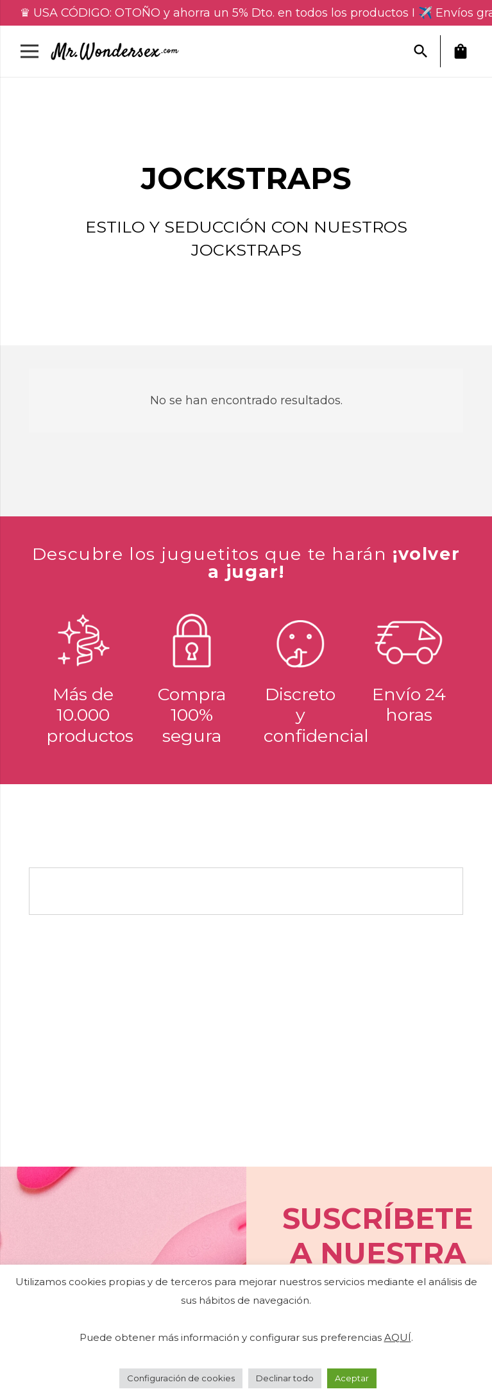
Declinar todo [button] (285, 1378)
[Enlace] (120, 51)
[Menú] (30, 51)
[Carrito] (460, 51)
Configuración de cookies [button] (181, 1378)
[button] (421, 51)
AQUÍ (397, 1337)
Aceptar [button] (352, 1378)
